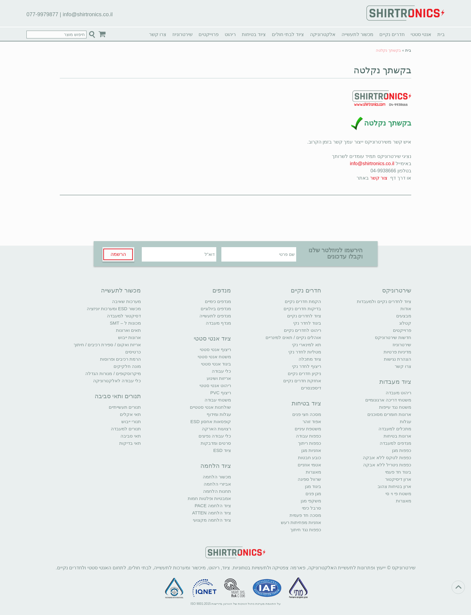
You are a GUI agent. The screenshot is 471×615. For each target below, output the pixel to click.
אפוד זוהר (311, 421)
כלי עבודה (221, 371)
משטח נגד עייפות (395, 407)
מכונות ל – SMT (125, 323)
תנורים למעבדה (126, 428)
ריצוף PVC (220, 392)
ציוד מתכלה (310, 359)
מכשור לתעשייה (357, 34)
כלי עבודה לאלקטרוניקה (117, 380)
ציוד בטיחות (254, 34)
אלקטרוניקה (323, 34)
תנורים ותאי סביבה (118, 396)
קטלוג (405, 323)
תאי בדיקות (130, 443)
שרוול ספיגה (309, 479)
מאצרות (403, 500)
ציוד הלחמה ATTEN (211, 512)
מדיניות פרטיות (397, 351)
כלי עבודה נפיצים (215, 435)
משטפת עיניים (308, 428)
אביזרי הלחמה (217, 483)
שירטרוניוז (182, 34)
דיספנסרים (311, 387)
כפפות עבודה (308, 435)
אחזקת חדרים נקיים (302, 380)
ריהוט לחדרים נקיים (302, 330)
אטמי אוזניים (309, 464)
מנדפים (221, 290)
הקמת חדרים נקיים (303, 301)
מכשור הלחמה (217, 476)
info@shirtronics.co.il (88, 14)
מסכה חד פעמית (305, 515)
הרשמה (118, 254)
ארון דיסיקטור (398, 479)
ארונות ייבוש (129, 337)
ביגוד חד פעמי (398, 471)
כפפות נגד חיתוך (305, 529)
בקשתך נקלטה (382, 70)
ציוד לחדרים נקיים (304, 315)
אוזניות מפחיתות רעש (301, 522)
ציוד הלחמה (215, 465)
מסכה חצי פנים (306, 414)
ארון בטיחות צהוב (394, 486)
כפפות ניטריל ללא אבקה (387, 464)
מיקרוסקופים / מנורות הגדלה (113, 373)
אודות (405, 308)
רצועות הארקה (216, 428)
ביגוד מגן (313, 486)
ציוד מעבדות (395, 381)
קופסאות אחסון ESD (210, 421)
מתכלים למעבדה (394, 428)
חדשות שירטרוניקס (393, 337)
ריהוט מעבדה (398, 392)
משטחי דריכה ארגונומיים (388, 399)
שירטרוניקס (396, 290)
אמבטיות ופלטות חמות (209, 498)
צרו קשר (157, 34)
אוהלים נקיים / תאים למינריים (293, 337)
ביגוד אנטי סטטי (216, 363)
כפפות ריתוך (309, 443)
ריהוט (230, 34)
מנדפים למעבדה (395, 443)
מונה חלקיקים (127, 366)
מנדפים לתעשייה (215, 315)
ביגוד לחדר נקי (307, 323)
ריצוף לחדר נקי (306, 366)
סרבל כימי (311, 507)
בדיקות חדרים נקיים (302, 308)
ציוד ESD (222, 450)
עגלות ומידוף (219, 414)
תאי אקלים (130, 414)
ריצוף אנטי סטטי (215, 349)
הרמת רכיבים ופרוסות (120, 359)
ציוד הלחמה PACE (213, 505)
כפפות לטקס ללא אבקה (387, 457)
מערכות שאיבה (126, 301)
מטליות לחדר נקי (304, 351)
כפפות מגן (401, 450)
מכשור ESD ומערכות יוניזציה (114, 308)
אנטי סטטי (421, 34)
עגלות (405, 421)
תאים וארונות (128, 330)
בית (441, 34)
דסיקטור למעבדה (124, 315)
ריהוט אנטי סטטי (215, 385)
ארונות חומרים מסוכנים (389, 414)
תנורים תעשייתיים (125, 407)
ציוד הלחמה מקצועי (212, 520)
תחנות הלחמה (217, 491)
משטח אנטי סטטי (214, 356)
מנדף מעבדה (218, 323)
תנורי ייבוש (131, 421)
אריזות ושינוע (219, 378)
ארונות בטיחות (397, 435)
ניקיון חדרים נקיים (304, 373)
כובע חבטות (309, 457)
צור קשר (378, 177)
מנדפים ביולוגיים (216, 308)
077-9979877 (42, 14)
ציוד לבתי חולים (288, 34)
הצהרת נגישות (397, 359)
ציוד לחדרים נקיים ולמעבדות (384, 301)
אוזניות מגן (311, 450)
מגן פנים (313, 493)
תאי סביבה (130, 435)
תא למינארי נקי (306, 344)
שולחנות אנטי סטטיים (210, 407)
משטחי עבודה (218, 399)
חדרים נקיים (391, 34)
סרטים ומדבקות (216, 443)
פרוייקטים (209, 34)
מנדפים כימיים (218, 301)
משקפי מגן (311, 500)
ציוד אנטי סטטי (212, 338)
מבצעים (403, 315)
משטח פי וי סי (398, 493)
